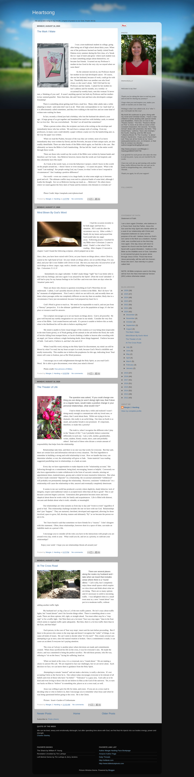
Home (76, 713)
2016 (126, 383)
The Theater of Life (47, 387)
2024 (126, 297)
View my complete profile (131, 411)
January (129, 368)
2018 (126, 376)
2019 (126, 373)
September (131, 325)
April (128, 358)
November (130, 318)
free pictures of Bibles (63, 369)
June (128, 351)
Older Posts (108, 713)
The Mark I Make (46, 31)
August (129, 329)
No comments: (78, 199)
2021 (126, 308)
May (128, 354)
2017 (126, 380)
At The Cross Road (47, 565)
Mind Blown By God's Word (52, 212)
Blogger (111, 770)
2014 (126, 391)
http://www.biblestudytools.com (111, 763)
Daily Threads (104, 757)
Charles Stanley (43, 735)
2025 (126, 294)
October (129, 322)
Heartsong (43, 12)
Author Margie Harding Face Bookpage (115, 751)
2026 (126, 290)
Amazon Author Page (107, 754)
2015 (126, 387)
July (128, 347)
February (130, 365)
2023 (126, 301)
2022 (126, 305)
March (129, 361)
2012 (126, 398)
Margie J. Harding (131, 407)
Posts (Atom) (53, 719)
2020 (126, 312)
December (130, 315)
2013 (126, 394)
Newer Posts (44, 713)
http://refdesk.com (106, 760)
